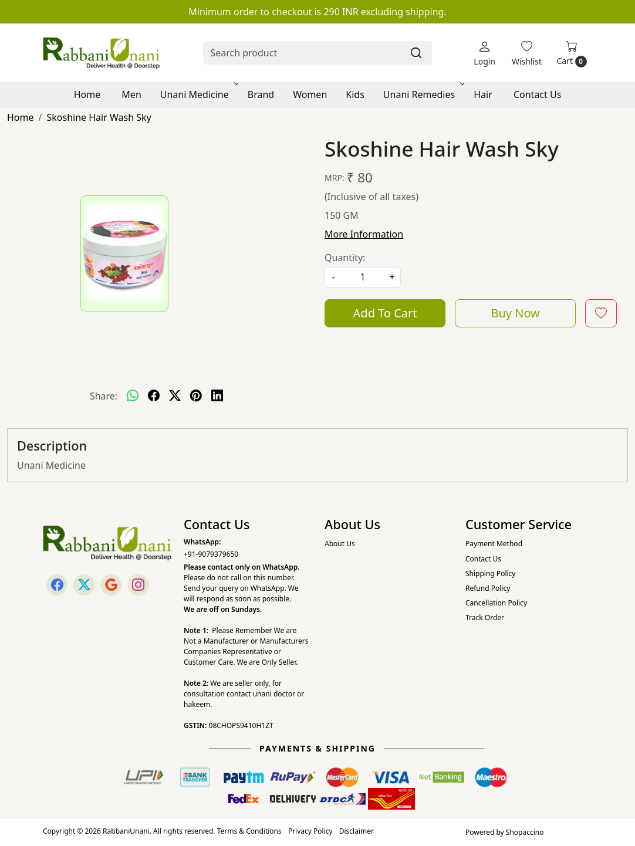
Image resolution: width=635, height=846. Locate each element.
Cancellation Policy (496, 603)
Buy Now (515, 313)
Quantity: (345, 257)
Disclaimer (356, 831)
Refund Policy (487, 588)
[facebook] (153, 396)
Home (87, 94)
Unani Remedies (422, 94)
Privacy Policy (310, 831)
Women (310, 94)
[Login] (484, 53)
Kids (355, 94)
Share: (103, 396)
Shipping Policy (490, 573)
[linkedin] (217, 396)
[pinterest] (196, 396)
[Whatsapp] (132, 396)
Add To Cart (385, 313)
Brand (261, 94)
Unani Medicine (198, 94)
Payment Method (493, 544)
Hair (483, 94)
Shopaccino (525, 832)
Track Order (484, 617)
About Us (340, 544)
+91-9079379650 (211, 554)
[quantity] (363, 277)
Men (131, 94)
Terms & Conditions (249, 831)
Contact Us (537, 94)
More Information (364, 234)
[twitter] (174, 396)
